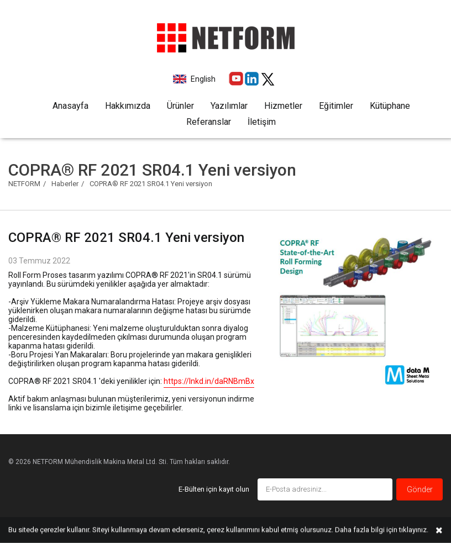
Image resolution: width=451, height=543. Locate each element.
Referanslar (208, 122)
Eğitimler (336, 106)
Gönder (420, 489)
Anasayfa (70, 106)
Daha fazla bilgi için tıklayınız (381, 529)
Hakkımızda (127, 106)
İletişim (262, 122)
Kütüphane (390, 106)
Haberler (64, 184)
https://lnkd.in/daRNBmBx (209, 381)
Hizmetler (283, 106)
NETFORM (24, 184)
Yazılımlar (229, 106)
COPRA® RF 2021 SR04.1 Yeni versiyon (151, 184)
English (202, 79)
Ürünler (180, 106)
